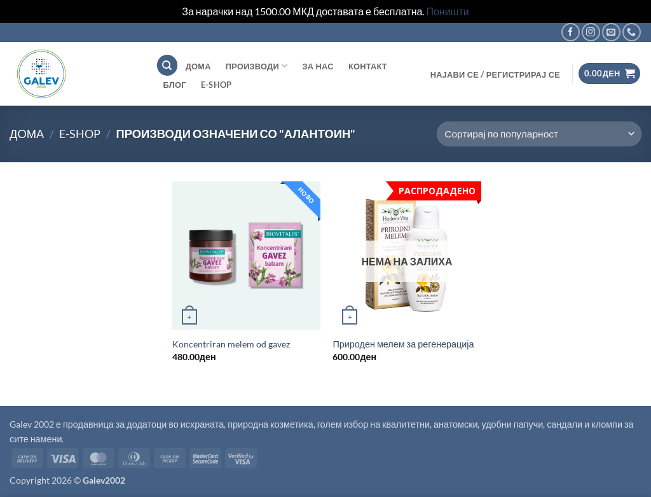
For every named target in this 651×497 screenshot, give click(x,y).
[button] (495, 74)
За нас (318, 66)
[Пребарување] (167, 65)
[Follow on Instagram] (591, 32)
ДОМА (198, 66)
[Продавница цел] (539, 134)
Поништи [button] (447, 11)
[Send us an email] (611, 32)
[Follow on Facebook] (570, 32)
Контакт (367, 66)
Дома (27, 134)
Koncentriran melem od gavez (231, 344)
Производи (257, 66)
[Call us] (631, 32)
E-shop (216, 85)
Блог (174, 85)
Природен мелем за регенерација (403, 344)
